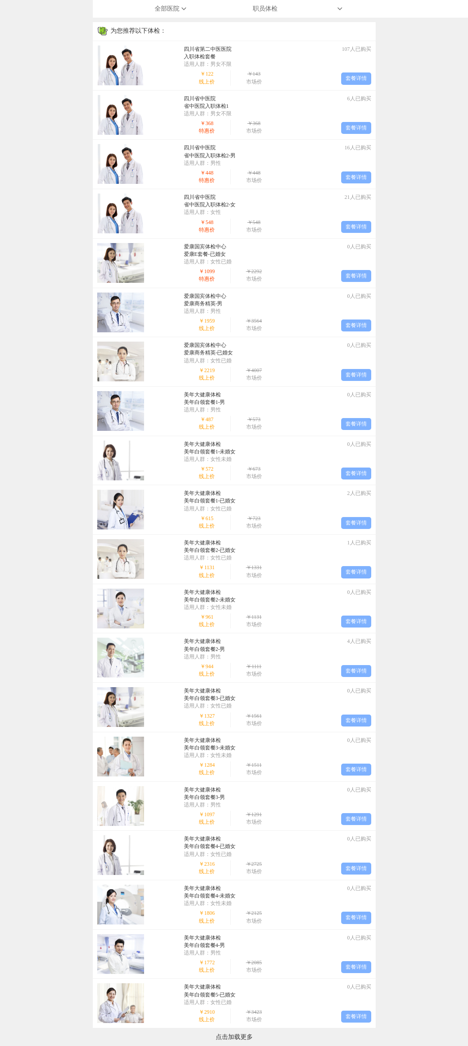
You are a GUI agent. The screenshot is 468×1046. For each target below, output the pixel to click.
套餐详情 (356, 78)
